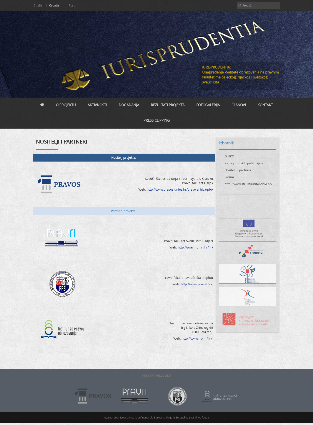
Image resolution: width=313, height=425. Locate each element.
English (39, 5)
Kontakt (265, 105)
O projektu (66, 105)
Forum (229, 177)
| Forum (72, 5)
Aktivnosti (97, 105)
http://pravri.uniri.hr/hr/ (195, 247)
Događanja (129, 105)
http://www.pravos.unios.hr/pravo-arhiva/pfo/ (180, 189)
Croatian (55, 5)
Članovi (238, 105)
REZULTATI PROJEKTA (168, 105)
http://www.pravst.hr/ (197, 284)
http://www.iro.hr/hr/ (197, 338)
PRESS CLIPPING (156, 120)
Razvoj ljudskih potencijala (244, 163)
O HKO (229, 156)
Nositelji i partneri (238, 170)
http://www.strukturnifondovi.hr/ (248, 184)
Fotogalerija (208, 105)
